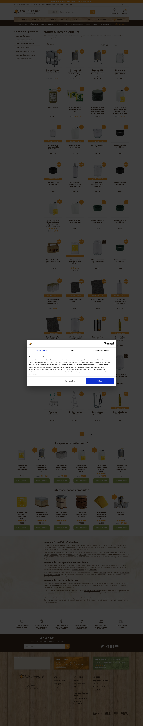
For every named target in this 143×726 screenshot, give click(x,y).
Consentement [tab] (41, 350)
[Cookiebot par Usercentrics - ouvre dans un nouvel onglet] (105, 343)
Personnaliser (71, 381)
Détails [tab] (71, 350)
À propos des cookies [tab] (101, 350)
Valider (100, 381)
